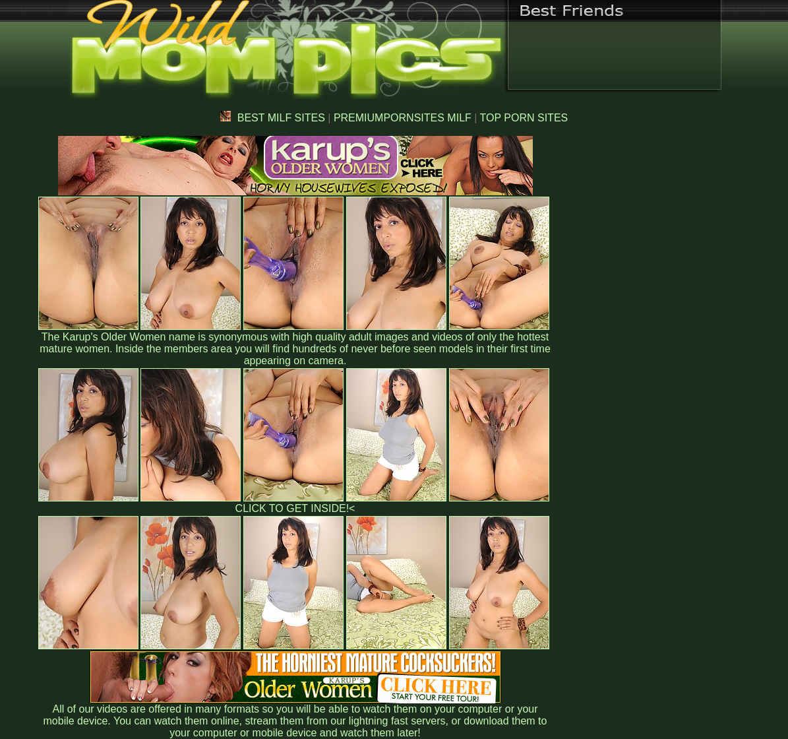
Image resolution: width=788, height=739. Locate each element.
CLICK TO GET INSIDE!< (295, 508)
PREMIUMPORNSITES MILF (402, 117)
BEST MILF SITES (272, 117)
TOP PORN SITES (524, 117)
